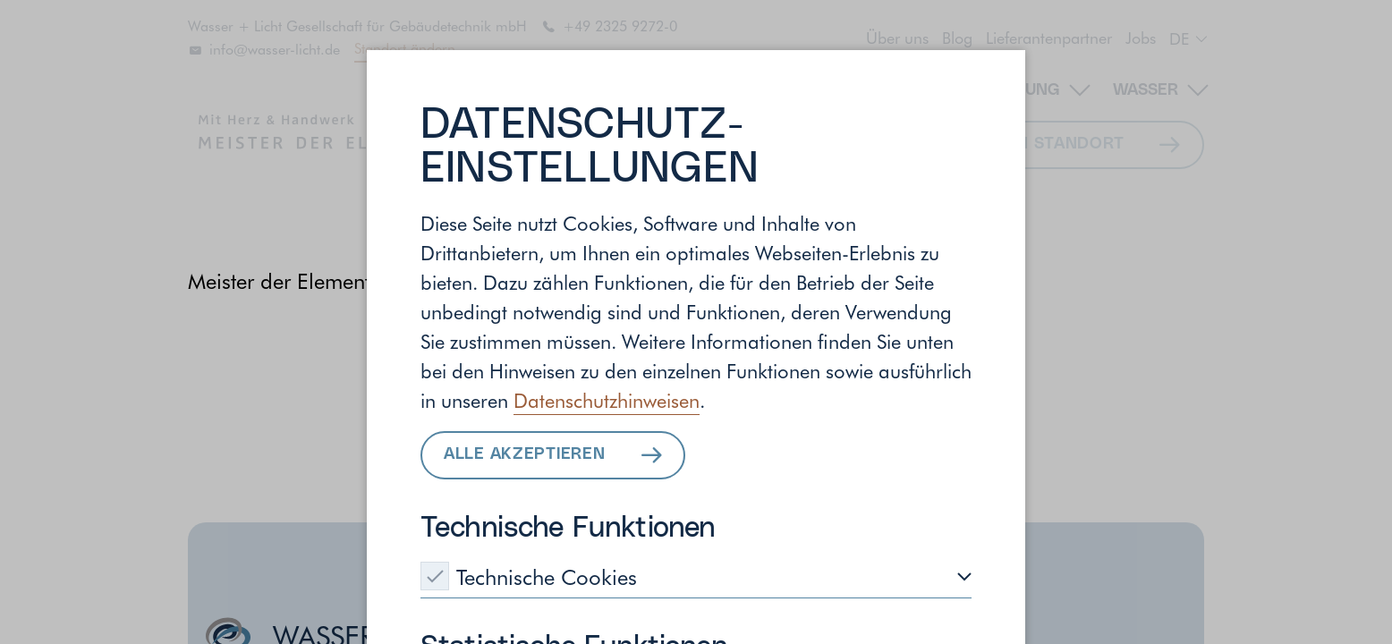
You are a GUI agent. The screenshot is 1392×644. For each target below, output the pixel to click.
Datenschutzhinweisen (607, 399)
